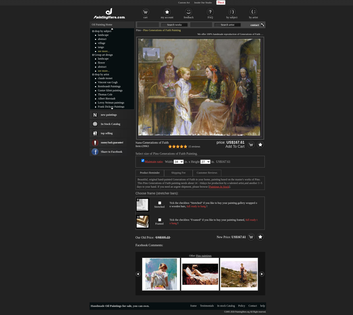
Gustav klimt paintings (110, 90)
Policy (241, 305)
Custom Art (184, 2)
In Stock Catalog (110, 124)
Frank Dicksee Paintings (111, 106)
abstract (102, 39)
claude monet (105, 78)
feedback (188, 17)
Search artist (227, 24)
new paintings (109, 114)
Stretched (159, 206)
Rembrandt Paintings (109, 86)
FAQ (210, 17)
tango (101, 47)
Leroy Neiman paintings (111, 102)
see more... (104, 51)
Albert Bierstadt (106, 98)
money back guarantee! (112, 142)
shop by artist (102, 74)
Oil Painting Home (102, 24)
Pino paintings (204, 255)
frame (193, 305)
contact (255, 25)
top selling (107, 133)
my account (167, 17)
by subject (232, 17)
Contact (253, 305)
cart (145, 17)
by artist (253, 17)
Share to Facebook (111, 151)
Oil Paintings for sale (118, 306)
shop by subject (103, 31)
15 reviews (194, 146)
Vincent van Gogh (108, 82)
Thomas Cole (105, 94)
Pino (138, 30)
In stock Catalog (226, 305)
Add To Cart (235, 146)
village (101, 43)
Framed (159, 223)
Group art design (104, 54)
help (262, 305)
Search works (174, 24)
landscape (103, 35)
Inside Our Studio (203, 2)
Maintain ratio (154, 161)
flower (101, 62)
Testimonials (207, 305)
